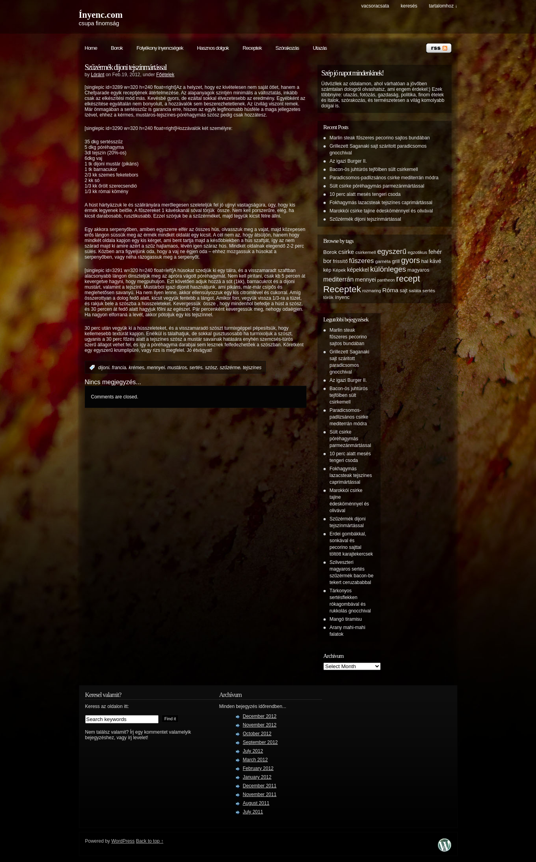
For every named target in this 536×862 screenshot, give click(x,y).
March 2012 (255, 759)
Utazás (320, 48)
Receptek (252, 48)
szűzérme (230, 367)
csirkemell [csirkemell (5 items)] (365, 252)
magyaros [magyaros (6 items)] (418, 270)
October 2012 (257, 733)
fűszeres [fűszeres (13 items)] (361, 261)
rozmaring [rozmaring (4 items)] (371, 290)
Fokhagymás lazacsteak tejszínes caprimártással (381, 202)
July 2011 (253, 812)
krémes (136, 367)
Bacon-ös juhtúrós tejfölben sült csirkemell (374, 169)
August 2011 (256, 803)
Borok (117, 48)
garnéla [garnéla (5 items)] (382, 261)
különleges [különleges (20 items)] (388, 269)
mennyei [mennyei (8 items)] (365, 279)
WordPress (122, 841)
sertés (195, 367)
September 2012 (260, 742)
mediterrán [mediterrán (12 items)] (338, 279)
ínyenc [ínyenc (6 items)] (342, 297)
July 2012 (253, 751)
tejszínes (252, 367)
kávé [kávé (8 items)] (435, 261)
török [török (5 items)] (328, 297)
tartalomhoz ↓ (443, 6)
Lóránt (98, 74)
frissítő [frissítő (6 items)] (340, 261)
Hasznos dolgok (213, 48)
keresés (409, 6)
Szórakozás (287, 48)
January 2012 (257, 777)
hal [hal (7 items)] (424, 261)
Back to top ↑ (149, 841)
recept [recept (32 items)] (408, 279)
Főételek (165, 74)
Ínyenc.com (101, 15)
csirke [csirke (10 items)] (346, 251)
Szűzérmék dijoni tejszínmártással (125, 67)
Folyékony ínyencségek (159, 48)
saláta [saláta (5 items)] (415, 290)
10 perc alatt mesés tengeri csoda (365, 194)
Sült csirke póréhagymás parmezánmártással (377, 186)
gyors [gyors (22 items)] (410, 260)
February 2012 (258, 768)
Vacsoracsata (375, 6)
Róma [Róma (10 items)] (390, 290)
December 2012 (259, 716)
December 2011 (259, 786)
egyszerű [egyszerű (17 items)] (391, 251)
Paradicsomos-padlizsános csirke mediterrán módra (384, 177)
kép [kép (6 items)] (327, 270)
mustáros (177, 367)
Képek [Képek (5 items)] (339, 269)
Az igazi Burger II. (348, 161)
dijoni (103, 367)
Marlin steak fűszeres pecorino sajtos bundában (380, 138)
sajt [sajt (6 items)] (403, 290)
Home (91, 48)
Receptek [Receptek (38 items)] (342, 289)
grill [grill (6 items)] (396, 261)
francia (119, 367)
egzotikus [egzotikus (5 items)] (418, 252)
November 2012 (259, 725)
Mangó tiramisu (346, 619)
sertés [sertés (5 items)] (428, 290)
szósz (211, 367)
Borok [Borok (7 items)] (330, 252)
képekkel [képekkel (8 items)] (358, 270)
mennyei (155, 367)
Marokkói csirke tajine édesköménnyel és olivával (381, 211)
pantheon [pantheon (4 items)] (386, 280)
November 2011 (259, 794)
